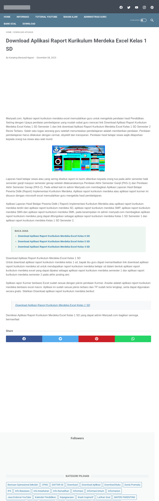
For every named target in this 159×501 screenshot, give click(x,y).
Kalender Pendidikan (127, 139)
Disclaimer (41, 489)
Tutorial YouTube (48, 11)
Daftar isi (118, 489)
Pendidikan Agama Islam (130, 189)
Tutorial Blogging (126, 268)
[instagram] (141, 4)
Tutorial (138, 261)
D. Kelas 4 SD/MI (129, 317)
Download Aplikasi (141, 89)
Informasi (25, 11)
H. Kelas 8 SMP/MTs (131, 340)
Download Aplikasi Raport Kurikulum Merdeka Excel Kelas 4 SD (54, 276)
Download (31, 18)
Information (144, 126)
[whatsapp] (91, 385)
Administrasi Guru (97, 11)
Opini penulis (123, 170)
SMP (148, 243)
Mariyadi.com (84, 496)
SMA (139, 243)
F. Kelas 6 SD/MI (128, 328)
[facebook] (118, 4)
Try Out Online (142, 255)
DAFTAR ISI (133, 82)
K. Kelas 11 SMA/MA (131, 357)
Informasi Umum (125, 126)
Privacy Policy (57, 489)
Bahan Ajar (73, 11)
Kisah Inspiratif (143, 145)
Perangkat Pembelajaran (130, 214)
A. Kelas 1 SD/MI (129, 300)
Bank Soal (12, 18)
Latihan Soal (123, 151)
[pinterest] (149, 4)
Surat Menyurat (125, 249)
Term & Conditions (76, 489)
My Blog (142, 164)
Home (9, 11)
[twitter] (126, 4)
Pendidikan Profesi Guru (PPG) (133, 195)
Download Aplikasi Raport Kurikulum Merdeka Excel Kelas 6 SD (54, 266)
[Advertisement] (55, 90)
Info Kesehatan (125, 114)
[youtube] (134, 4)
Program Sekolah (137, 220)
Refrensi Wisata (125, 243)
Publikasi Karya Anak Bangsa (132, 226)
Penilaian (122, 208)
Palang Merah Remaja (128, 176)
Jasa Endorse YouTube (129, 133)
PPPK (137, 170)
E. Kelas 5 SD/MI (129, 323)
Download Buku (125, 95)
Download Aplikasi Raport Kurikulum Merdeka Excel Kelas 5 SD (54, 271)
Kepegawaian (124, 145)
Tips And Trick (124, 255)
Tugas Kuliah (123, 261)
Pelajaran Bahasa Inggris (130, 183)
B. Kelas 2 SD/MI (129, 305)
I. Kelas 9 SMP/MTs (130, 346)
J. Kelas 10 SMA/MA (131, 352)
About (92, 489)
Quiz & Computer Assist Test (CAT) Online (131, 235)
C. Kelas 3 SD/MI (129, 311)
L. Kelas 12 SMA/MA (131, 363)
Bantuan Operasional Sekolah (132, 76)
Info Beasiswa (124, 107)
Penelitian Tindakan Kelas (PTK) (133, 201)
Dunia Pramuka (125, 101)
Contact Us (104, 489)
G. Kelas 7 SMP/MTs (131, 334)
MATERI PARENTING (127, 158)
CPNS (120, 82)
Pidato (120, 220)
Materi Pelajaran (125, 164)
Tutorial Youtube (125, 274)
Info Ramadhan (125, 120)
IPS (139, 101)
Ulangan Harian (125, 280)
